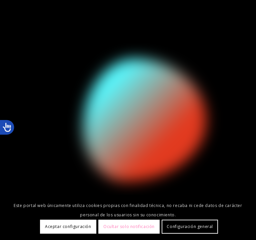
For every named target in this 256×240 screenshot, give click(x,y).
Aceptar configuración (68, 226)
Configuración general (190, 226)
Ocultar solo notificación (129, 226)
